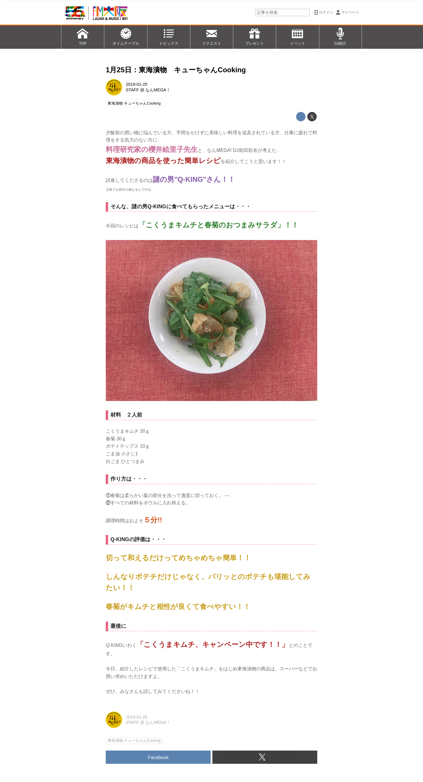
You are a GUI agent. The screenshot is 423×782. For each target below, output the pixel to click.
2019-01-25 (136, 84)
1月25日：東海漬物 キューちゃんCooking (176, 70)
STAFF (132, 90)
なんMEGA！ (157, 90)
